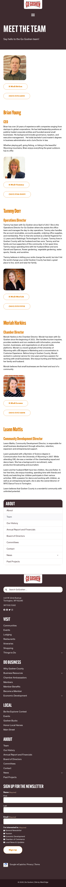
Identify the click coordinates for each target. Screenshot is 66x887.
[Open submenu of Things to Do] (61, 652)
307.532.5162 (9, 605)
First (5, 796)
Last (5, 806)
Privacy (30, 864)
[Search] (6, 589)
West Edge (44, 882)
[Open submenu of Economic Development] (61, 695)
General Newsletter (13, 830)
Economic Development (15, 836)
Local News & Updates (14, 842)
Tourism (8, 833)
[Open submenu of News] (57, 555)
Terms (37, 864)
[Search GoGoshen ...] (33, 589)
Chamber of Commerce (15, 839)
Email (9, 817)
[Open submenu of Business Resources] (61, 673)
